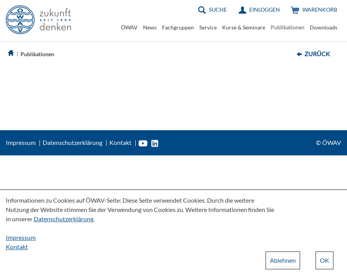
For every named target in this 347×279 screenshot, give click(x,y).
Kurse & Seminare (243, 27)
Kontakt (120, 142)
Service (208, 27)
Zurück (317, 53)
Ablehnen (283, 260)
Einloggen (264, 9)
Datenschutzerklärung (72, 142)
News (150, 27)
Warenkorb (319, 9)
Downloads (323, 27)
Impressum (21, 142)
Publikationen (287, 27)
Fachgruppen (178, 27)
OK (324, 260)
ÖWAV (129, 27)
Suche (218, 9)
